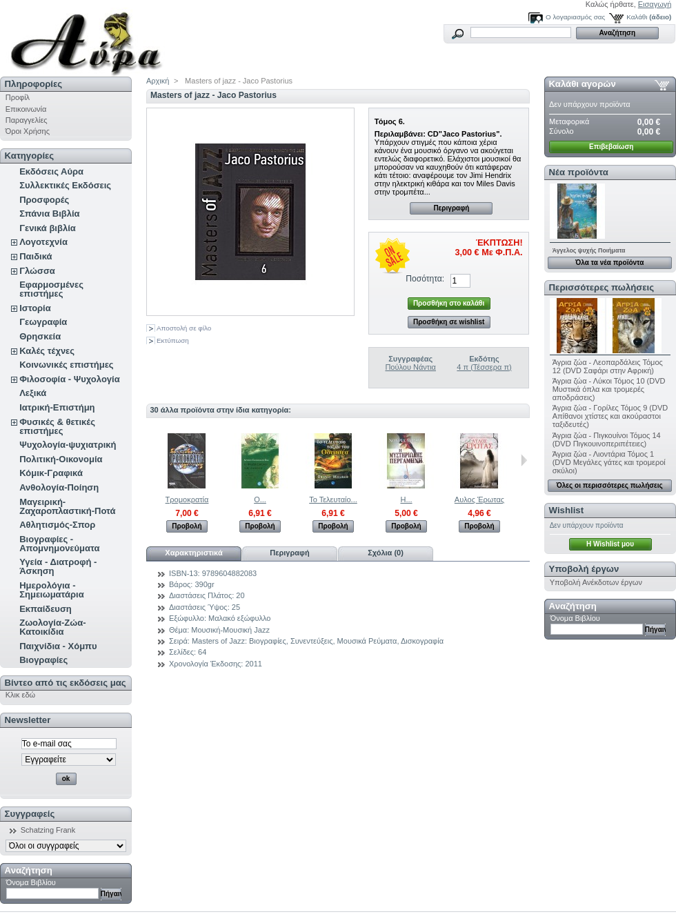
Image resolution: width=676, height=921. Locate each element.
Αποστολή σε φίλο (184, 328)
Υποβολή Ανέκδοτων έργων (596, 582)
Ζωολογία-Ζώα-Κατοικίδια (52, 627)
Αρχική (157, 81)
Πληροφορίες (34, 84)
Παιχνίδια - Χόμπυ (58, 646)
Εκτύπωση (173, 340)
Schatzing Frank (48, 830)
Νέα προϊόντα (578, 172)
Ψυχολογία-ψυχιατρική (67, 444)
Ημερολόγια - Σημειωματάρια (51, 590)
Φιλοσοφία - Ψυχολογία (69, 379)
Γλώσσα (37, 271)
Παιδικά (35, 256)
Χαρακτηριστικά (193, 552)
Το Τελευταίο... (333, 499)
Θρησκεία (40, 336)
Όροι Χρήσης (28, 131)
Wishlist (566, 510)
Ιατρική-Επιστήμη (57, 407)
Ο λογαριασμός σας (575, 17)
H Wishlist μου (610, 544)
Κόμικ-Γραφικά (51, 473)
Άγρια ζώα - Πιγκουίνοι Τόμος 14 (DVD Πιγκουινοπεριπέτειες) (607, 439)
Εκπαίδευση (45, 609)
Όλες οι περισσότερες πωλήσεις (610, 485)
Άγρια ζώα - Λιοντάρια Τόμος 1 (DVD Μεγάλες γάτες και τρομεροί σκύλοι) (609, 462)
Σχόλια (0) (386, 552)
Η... (406, 499)
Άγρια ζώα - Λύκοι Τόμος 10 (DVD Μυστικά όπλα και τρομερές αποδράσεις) (609, 389)
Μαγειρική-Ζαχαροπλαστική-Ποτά (67, 506)
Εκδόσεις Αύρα (51, 171)
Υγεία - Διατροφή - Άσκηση (58, 566)
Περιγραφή (451, 208)
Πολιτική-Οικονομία (60, 459)
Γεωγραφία (43, 322)
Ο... (260, 499)
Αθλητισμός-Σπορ (57, 524)
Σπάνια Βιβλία (49, 213)
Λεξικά (32, 393)
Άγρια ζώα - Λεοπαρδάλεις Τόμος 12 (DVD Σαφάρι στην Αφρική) (608, 366)
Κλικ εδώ (20, 695)
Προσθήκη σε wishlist (448, 322)
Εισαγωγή (655, 4)
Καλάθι (636, 17)
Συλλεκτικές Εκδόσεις (65, 185)
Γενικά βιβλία (47, 228)
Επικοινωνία (26, 109)
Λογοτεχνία (43, 242)
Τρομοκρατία (187, 499)
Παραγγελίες (27, 120)
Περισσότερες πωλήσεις (601, 287)
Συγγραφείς (30, 814)
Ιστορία (35, 308)
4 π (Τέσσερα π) (484, 367)
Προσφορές (44, 200)
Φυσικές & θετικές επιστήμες (57, 426)
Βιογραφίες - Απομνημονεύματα (59, 543)
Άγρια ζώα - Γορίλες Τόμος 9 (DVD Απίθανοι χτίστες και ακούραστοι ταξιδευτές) (610, 416)
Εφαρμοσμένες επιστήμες (51, 289)
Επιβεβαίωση (611, 146)
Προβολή (186, 526)
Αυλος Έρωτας (479, 499)
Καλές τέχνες (46, 351)
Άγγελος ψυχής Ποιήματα (589, 250)
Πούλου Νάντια (410, 367)
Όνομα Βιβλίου (31, 882)
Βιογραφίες (43, 660)
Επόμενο (524, 460)
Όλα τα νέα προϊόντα (609, 262)
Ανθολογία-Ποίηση (59, 487)
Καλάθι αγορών (582, 84)
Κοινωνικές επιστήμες (66, 364)
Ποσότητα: (425, 279)
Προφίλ (18, 97)
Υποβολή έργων (584, 569)
